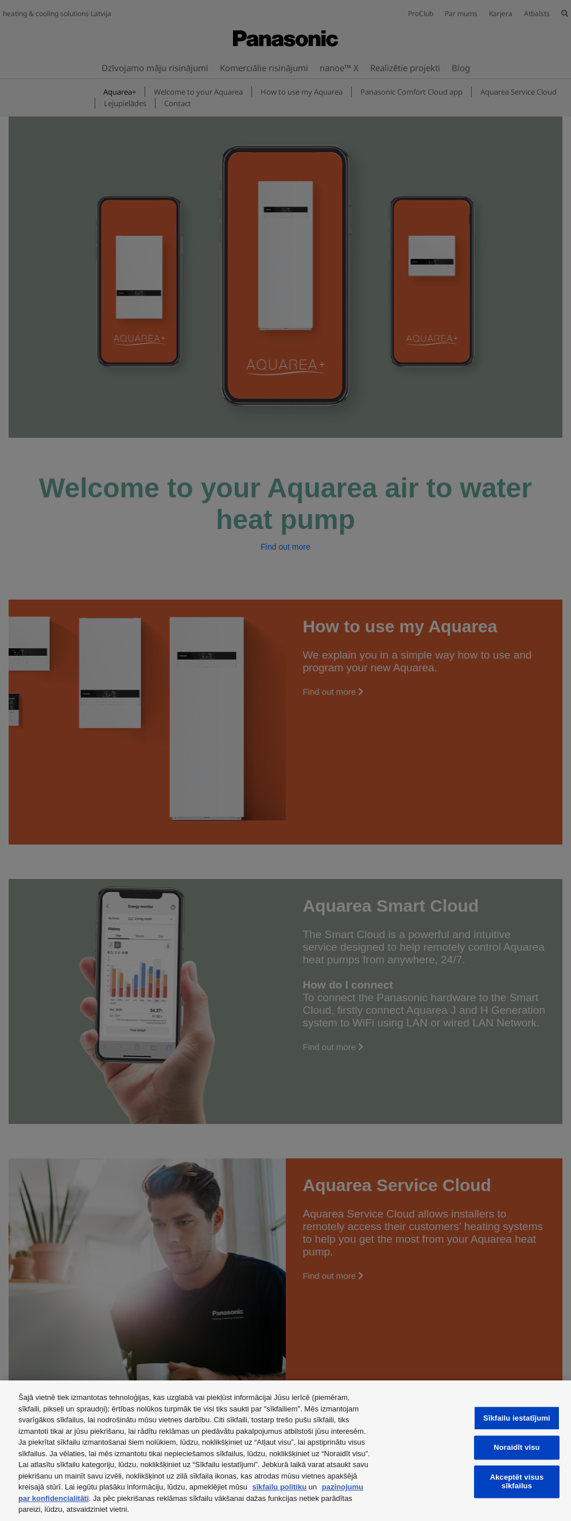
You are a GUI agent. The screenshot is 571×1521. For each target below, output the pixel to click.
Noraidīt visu (516, 1448)
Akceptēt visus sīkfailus (517, 1482)
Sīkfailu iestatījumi (516, 1418)
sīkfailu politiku (279, 1487)
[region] (285, 1450)
